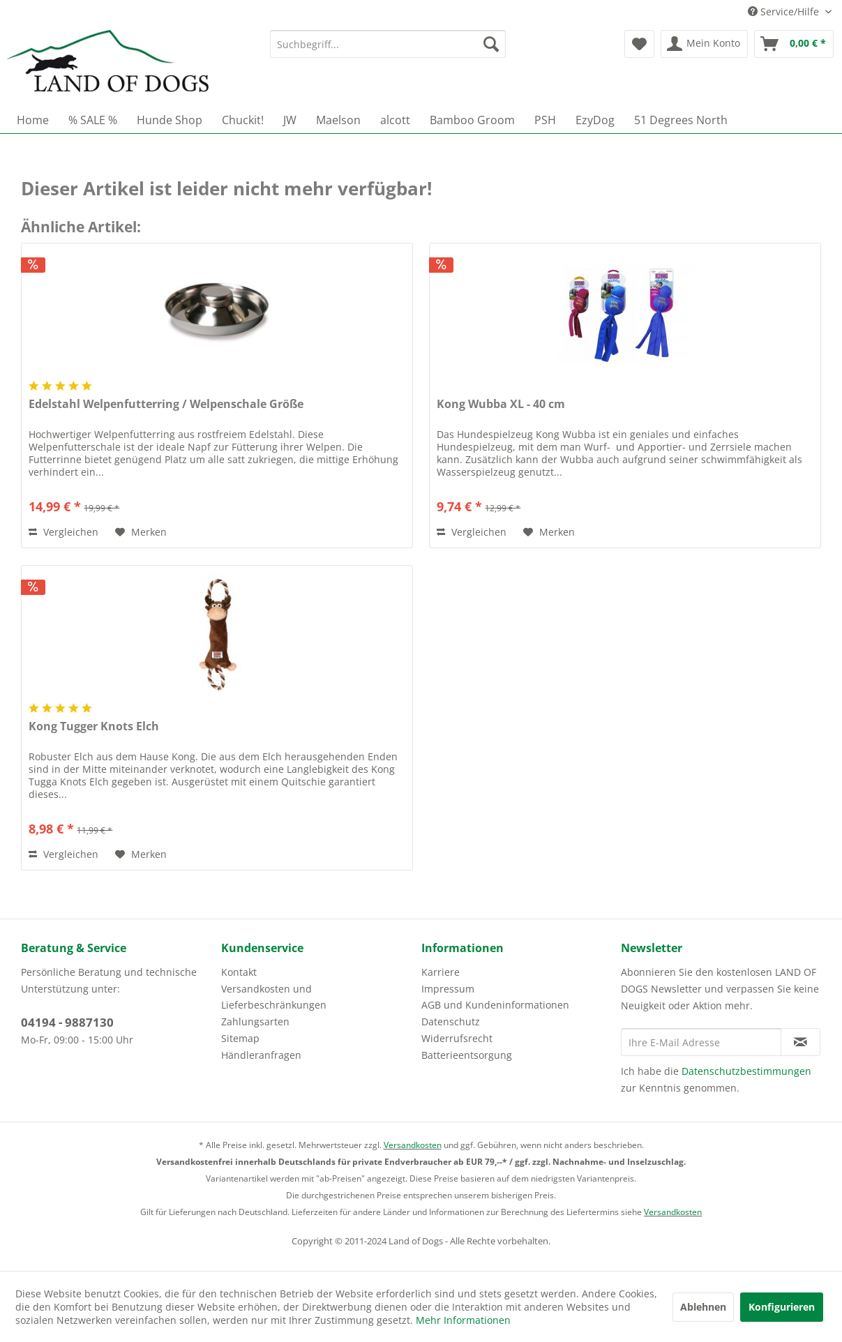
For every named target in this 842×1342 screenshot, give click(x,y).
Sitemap (240, 1038)
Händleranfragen (261, 1055)
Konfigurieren (782, 1306)
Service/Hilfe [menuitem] (785, 11)
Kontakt (239, 972)
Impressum (447, 988)
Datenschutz (450, 1021)
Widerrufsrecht (457, 1038)
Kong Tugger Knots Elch (94, 726)
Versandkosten (413, 1145)
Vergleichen (63, 531)
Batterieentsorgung (466, 1055)
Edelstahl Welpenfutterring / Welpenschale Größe (166, 404)
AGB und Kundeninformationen (495, 1004)
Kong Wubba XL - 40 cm (501, 404)
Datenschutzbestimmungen (746, 1071)
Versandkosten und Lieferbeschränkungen (273, 997)
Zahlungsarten (255, 1021)
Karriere (440, 972)
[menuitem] (388, 44)
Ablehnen (703, 1306)
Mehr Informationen (463, 1320)
